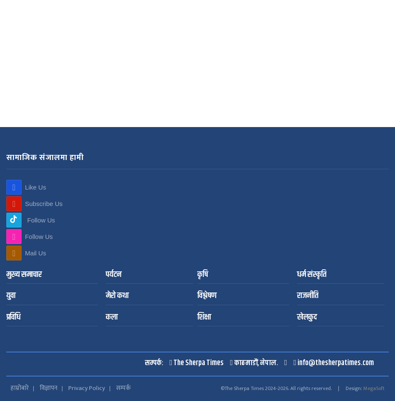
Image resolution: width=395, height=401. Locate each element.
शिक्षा (204, 318)
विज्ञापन (48, 388)
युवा (11, 296)
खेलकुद (307, 318)
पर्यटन (114, 275)
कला (112, 318)
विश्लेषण (207, 296)
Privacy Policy (86, 388)
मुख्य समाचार (24, 275)
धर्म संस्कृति (311, 275)
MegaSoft (373, 388)
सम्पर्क (123, 388)
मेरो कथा (117, 296)
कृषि (203, 275)
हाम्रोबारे (20, 388)
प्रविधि (13, 318)
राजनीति (307, 296)
